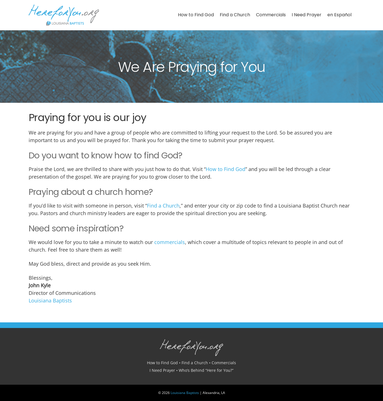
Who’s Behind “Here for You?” (206, 370)
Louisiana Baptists (50, 300)
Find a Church (235, 15)
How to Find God (196, 15)
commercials (169, 242)
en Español (339, 15)
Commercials (271, 15)
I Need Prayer (306, 15)
